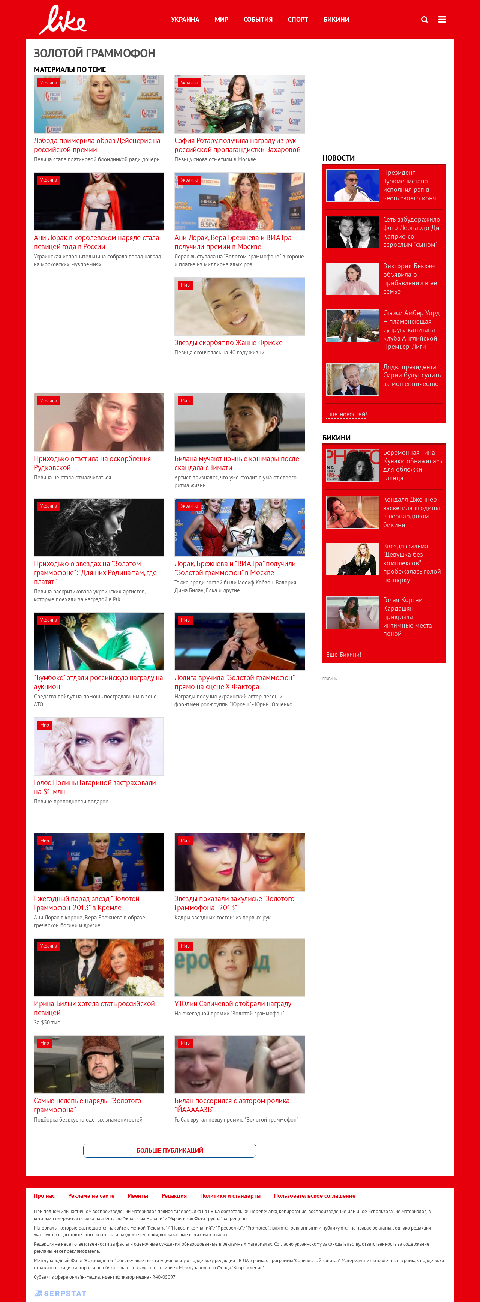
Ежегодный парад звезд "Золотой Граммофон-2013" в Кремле (87, 903)
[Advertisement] (97, 329)
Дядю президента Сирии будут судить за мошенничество (411, 375)
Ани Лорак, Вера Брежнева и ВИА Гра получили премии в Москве (232, 242)
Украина (185, 19)
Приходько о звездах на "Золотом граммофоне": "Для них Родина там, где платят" (95, 572)
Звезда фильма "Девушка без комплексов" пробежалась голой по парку (412, 563)
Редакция (174, 1195)
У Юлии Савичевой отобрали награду (232, 1003)
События (258, 19)
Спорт (298, 19)
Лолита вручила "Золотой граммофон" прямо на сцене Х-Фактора (234, 682)
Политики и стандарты (230, 1195)
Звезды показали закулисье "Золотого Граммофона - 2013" (234, 903)
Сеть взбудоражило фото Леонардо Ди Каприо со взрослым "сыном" (411, 232)
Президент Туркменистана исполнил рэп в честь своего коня (409, 185)
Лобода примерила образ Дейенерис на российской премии (97, 144)
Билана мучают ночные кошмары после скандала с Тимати (236, 463)
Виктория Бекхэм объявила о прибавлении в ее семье (410, 278)
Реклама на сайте (91, 1195)
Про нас (44, 1195)
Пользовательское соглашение (315, 1195)
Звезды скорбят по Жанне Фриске (228, 342)
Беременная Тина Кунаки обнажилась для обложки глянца (412, 465)
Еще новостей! (346, 414)
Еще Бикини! (344, 654)
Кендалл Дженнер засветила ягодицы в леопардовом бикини (411, 512)
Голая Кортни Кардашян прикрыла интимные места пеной (407, 616)
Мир (221, 19)
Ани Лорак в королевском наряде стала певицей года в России (96, 242)
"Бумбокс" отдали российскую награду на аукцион (98, 682)
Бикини (337, 19)
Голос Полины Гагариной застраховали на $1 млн (95, 787)
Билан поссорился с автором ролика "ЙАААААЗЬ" (232, 1105)
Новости (338, 158)
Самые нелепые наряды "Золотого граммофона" (87, 1105)
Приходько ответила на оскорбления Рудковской (92, 463)
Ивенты (138, 1195)
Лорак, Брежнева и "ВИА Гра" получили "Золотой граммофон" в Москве (235, 568)
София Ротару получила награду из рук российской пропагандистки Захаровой (237, 144)
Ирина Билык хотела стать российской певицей (94, 1008)
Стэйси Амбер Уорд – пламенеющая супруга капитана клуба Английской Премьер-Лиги (411, 329)
